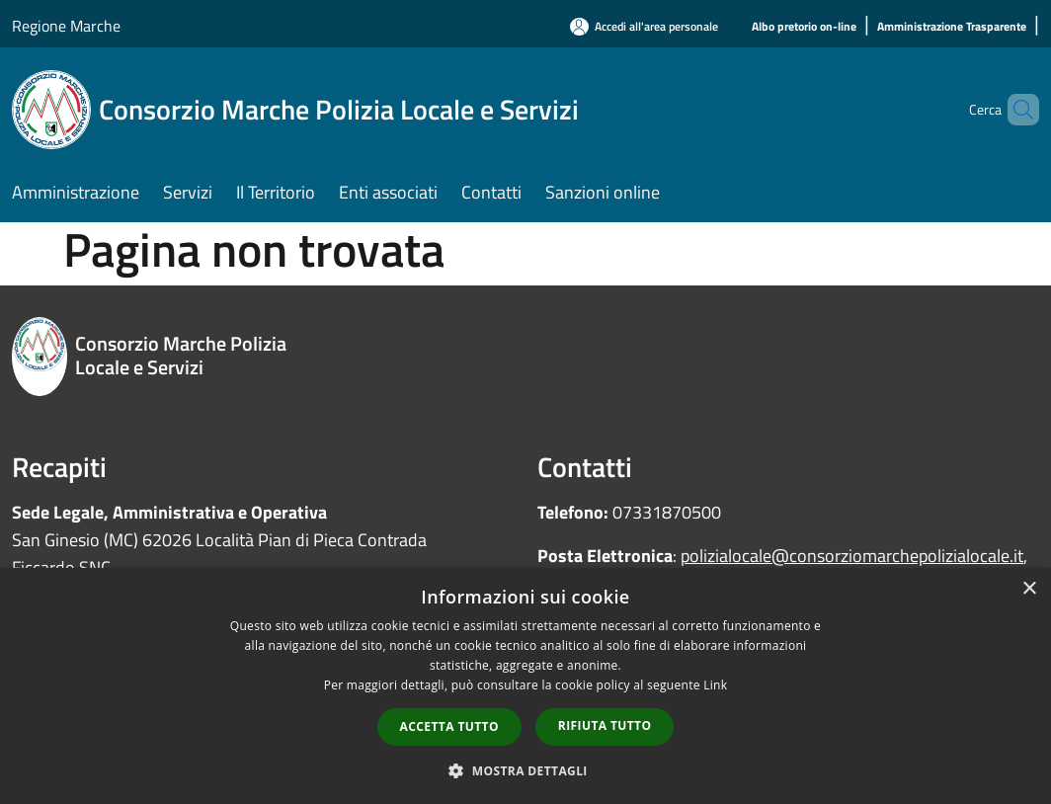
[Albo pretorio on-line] (804, 27)
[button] (525, 770)
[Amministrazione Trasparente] (951, 27)
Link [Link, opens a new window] (715, 685)
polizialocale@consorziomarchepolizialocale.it (852, 555)
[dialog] (525, 686)
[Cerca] (1015, 109)
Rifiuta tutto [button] (605, 725)
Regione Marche (66, 26)
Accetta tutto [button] (449, 726)
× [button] (1028, 589)
